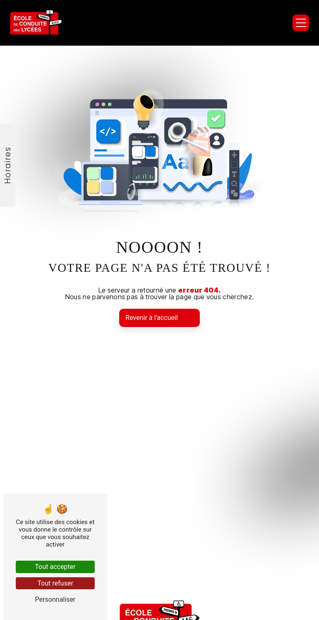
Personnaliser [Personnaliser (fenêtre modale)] (55, 599)
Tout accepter (55, 567)
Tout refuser (55, 583)
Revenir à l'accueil (151, 318)
